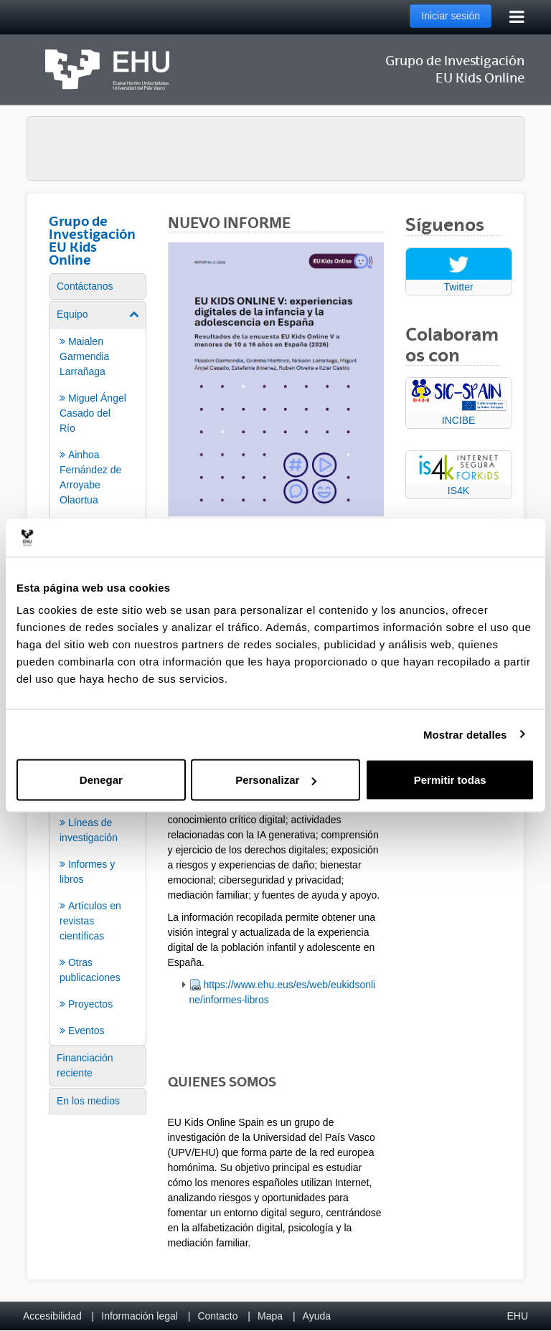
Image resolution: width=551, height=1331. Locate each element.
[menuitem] (97, 286)
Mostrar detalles (465, 734)
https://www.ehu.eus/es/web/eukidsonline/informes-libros (282, 992)
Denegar (101, 780)
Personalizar (275, 780)
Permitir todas (450, 780)
